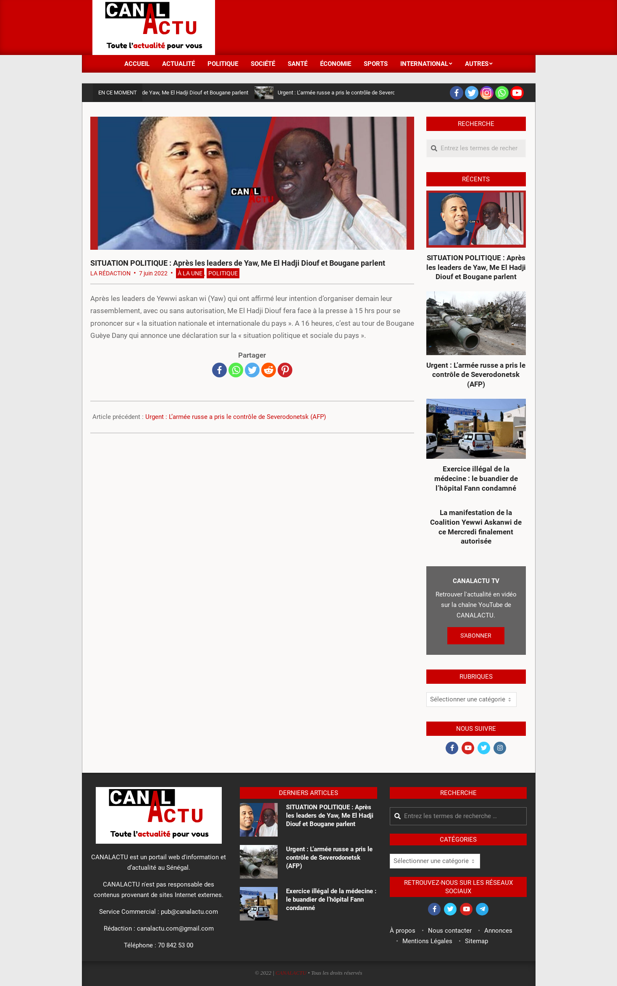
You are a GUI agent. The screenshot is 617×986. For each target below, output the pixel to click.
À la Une (190, 273)
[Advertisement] (372, 26)
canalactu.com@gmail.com (175, 928)
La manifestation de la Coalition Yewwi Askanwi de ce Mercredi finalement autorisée (476, 526)
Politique (223, 273)
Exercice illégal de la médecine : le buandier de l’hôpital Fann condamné (476, 478)
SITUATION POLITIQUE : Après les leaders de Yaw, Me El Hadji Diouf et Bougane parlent (148, 92)
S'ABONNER (475, 635)
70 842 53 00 (175, 945)
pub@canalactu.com (189, 911)
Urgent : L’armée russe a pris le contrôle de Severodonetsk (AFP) (357, 92)
